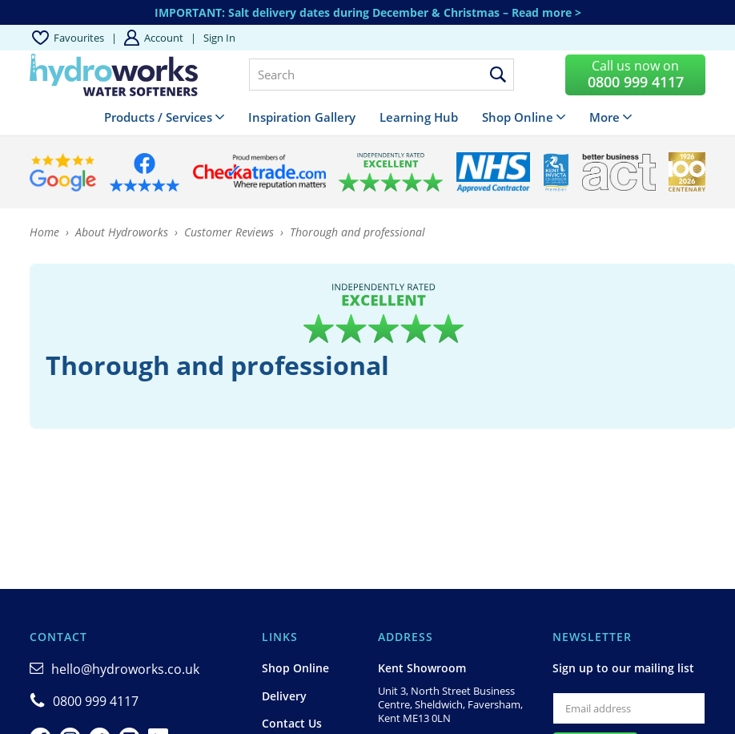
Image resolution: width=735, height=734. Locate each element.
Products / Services (158, 117)
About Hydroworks (121, 232)
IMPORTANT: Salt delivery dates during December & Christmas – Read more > (368, 12)
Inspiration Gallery (301, 117)
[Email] (628, 708)
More (604, 117)
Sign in (219, 37)
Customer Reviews (229, 232)
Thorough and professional (357, 232)
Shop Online (517, 117)
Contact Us (292, 723)
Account (163, 37)
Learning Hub (419, 117)
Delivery (284, 696)
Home (44, 232)
